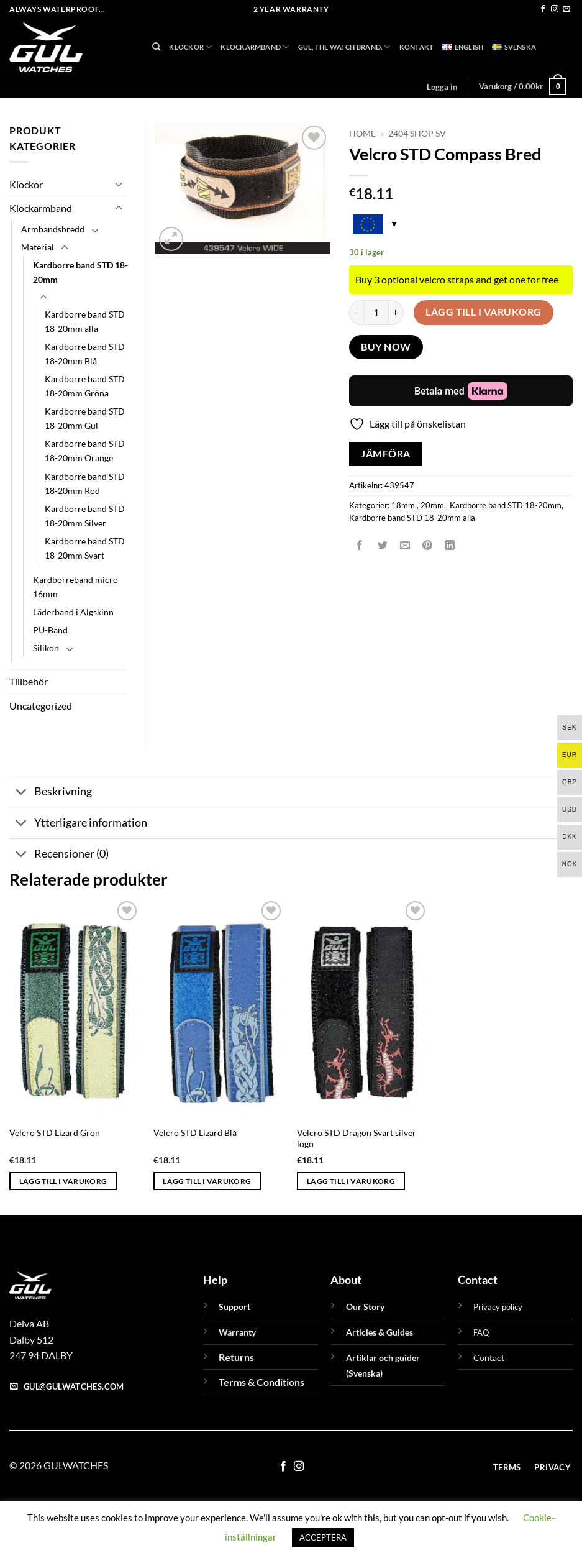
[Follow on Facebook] (543, 9)
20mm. (433, 505)
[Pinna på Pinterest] (427, 546)
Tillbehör (28, 681)
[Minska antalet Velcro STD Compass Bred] (356, 312)
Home (362, 134)
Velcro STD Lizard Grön (54, 1132)
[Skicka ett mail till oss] (566, 9)
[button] (442, 87)
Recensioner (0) (59, 855)
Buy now (386, 346)
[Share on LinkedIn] (450, 546)
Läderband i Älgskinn (73, 612)
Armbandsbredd (52, 229)
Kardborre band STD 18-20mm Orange (85, 450)
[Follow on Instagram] (554, 9)
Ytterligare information (78, 824)
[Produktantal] (376, 312)
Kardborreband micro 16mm (75, 586)
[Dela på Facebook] (360, 546)
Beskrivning (50, 792)
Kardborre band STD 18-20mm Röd (85, 483)
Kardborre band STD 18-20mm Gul (85, 418)
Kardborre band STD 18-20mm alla (412, 518)
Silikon (46, 648)
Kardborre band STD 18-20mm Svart (85, 548)
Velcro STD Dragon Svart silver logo (356, 1138)
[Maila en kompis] (404, 546)
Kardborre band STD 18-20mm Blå (85, 353)
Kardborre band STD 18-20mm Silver (85, 515)
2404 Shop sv (417, 134)
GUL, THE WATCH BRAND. (344, 47)
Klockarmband (255, 47)
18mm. (404, 505)
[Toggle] (118, 183)
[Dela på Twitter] (382, 546)
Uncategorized (40, 706)
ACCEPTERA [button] (323, 1537)
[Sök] (156, 46)
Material (37, 247)
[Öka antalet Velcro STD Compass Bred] (396, 312)
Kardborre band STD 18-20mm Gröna (85, 385)
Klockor (190, 47)
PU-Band (50, 630)
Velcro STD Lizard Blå (195, 1132)
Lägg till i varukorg (483, 312)
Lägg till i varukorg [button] (63, 1181)
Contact (488, 1357)
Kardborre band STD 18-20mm (506, 505)
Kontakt (416, 47)
